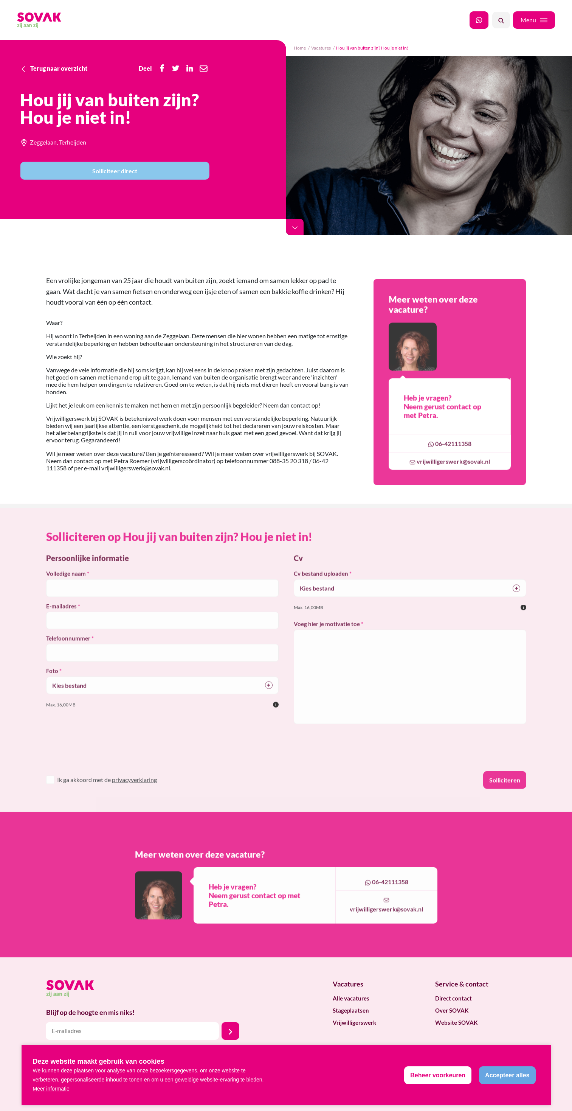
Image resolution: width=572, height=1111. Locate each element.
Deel (145, 68)
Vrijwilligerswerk (354, 1022)
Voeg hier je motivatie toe (327, 633)
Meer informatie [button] (51, 1089)
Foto (52, 679)
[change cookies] (437, 1075)
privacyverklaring (134, 788)
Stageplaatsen (351, 1010)
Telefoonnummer (68, 647)
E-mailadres (61, 615)
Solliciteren (504, 788)
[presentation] (96, 761)
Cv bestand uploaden (321, 582)
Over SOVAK (451, 1010)
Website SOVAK (456, 1022)
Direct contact (453, 998)
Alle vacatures (351, 998)
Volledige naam (66, 582)
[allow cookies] (507, 1075)
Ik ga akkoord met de (107, 788)
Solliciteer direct (114, 170)
